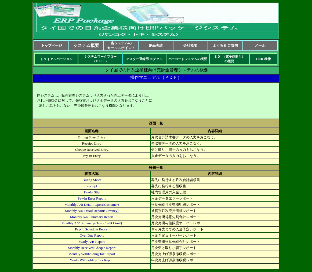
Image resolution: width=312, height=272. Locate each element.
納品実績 (156, 45)
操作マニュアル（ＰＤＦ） (156, 77)
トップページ (51, 45)
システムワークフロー (100, 56)
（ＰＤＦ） (100, 61)
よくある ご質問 (225, 45)
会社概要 (190, 45)
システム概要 (86, 45)
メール (260, 45)
